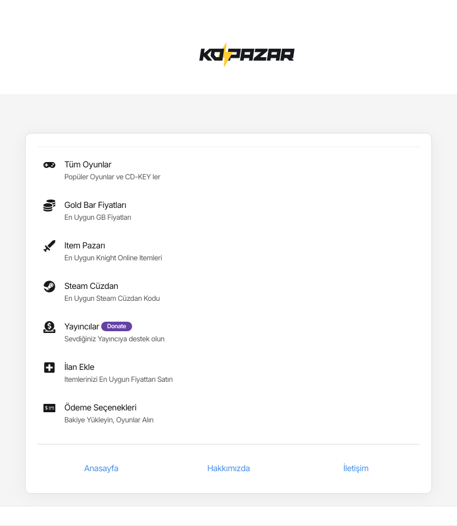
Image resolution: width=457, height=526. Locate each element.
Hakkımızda (228, 468)
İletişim (355, 468)
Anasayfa (101, 468)
